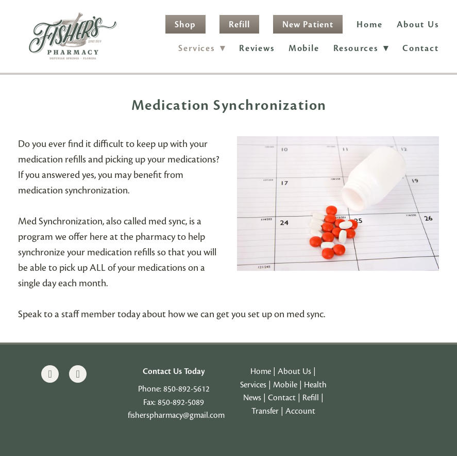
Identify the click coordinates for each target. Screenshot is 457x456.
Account (300, 411)
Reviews (257, 48)
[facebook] (50, 374)
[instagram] (78, 374)
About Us (417, 24)
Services (253, 385)
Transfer (265, 411)
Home (370, 24)
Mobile (304, 48)
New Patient (307, 24)
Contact (420, 48)
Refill (239, 24)
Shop (185, 24)
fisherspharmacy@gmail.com (176, 415)
